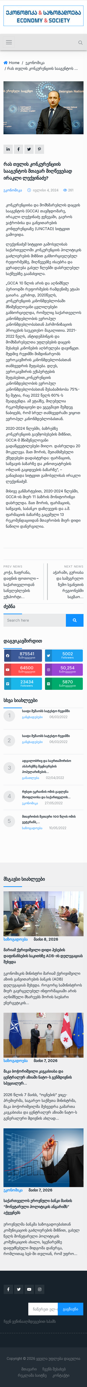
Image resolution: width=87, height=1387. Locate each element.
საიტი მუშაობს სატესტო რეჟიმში (46, 711)
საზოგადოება (32, 828)
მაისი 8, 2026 (46, 939)
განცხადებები (32, 717)
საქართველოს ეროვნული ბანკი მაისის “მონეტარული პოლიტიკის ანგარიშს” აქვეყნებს (37, 1206)
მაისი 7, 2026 (46, 1060)
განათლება (30, 778)
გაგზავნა (70, 1309)
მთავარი (29, 1369)
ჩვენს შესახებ (54, 1369)
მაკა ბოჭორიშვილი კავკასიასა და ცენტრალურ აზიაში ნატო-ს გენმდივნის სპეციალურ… (37, 1077)
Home (14, 62)
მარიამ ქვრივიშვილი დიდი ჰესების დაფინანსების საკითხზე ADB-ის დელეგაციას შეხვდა (43, 956)
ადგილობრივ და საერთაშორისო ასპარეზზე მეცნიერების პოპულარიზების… (46, 766)
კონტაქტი (60, 1375)
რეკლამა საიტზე (32, 1375)
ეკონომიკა (35, 62)
